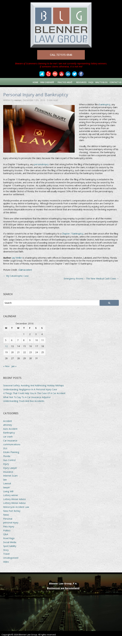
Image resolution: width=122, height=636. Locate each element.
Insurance (8, 469)
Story (6, 547)
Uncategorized (10, 555)
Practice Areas (60, 81)
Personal (7, 516)
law (5, 477)
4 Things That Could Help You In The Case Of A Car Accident (34, 391)
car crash (8, 434)
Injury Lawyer (10, 465)
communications (11, 442)
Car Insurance (10, 438)
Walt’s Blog (100, 81)
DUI (5, 446)
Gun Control (9, 458)
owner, (18, 98)
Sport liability (9, 544)
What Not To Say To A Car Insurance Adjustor (27, 395)
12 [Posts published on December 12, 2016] (6, 344)
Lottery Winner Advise (14, 501)
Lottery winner (10, 493)
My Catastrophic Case (16, 273)
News (6, 512)
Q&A (5, 532)
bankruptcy (104, 102)
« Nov (6, 364)
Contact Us (115, 81)
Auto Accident (10, 426)
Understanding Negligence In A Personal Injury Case (30, 387)
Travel (6, 551)
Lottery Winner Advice (14, 497)
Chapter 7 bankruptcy (72, 231)
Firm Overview (39, 81)
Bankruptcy (9, 430)
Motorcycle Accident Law (16, 505)
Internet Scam (10, 473)
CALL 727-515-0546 (61, 55)
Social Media (9, 540)
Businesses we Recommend (63, 586)
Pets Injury (8, 524)
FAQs (89, 81)
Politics (6, 528)
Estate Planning (11, 450)
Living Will (8, 489)
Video (6, 559)
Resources (79, 81)
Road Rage (9, 536)
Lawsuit (7, 481)
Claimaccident (25, 267)
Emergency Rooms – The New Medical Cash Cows (91, 276)
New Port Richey (11, 508)
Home (27, 81)
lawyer (6, 485)
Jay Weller (17, 255)
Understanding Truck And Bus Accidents (23, 399)
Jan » (14, 364)
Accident (7, 418)
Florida (6, 454)
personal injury (41, 162)
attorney (7, 422)
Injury (6, 461)
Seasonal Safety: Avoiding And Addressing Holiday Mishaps (33, 383)
